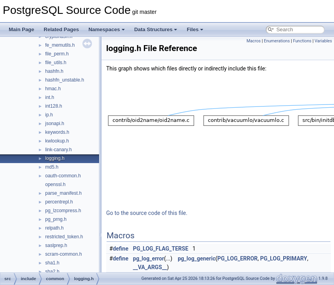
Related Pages (61, 29)
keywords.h (57, 132)
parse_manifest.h (63, 193)
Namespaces (106, 29)
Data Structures (155, 29)
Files (195, 29)
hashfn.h (54, 71)
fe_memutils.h (60, 45)
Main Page (21, 29)
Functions (302, 41)
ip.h (49, 115)
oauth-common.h (63, 176)
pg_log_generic (197, 258)
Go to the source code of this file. (146, 213)
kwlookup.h (57, 141)
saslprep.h (56, 245)
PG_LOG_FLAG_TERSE (161, 248)
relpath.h (54, 228)
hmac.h (53, 88)
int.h (49, 97)
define (120, 248)
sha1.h (52, 263)
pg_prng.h (56, 219)
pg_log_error (148, 258)
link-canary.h (58, 149)
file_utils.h (55, 62)
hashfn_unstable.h (64, 80)
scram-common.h (63, 254)
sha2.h (52, 271)
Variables (323, 41)
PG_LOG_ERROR (238, 258)
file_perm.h (57, 54)
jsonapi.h (54, 123)
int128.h (53, 106)
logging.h (55, 158)
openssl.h (55, 184)
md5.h (51, 167)
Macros (253, 41)
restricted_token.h (64, 236)
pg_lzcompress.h (63, 210)
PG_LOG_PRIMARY (283, 258)
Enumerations (277, 41)
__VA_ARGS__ (150, 267)
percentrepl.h (59, 202)
